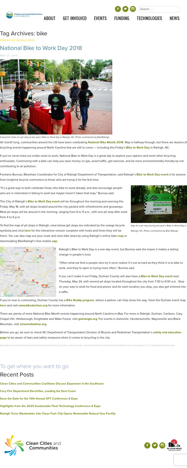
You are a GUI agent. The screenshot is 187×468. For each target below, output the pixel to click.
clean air (65, 345)
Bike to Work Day (137, 147)
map (121, 236)
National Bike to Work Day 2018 (41, 48)
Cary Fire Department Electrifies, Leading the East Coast (38, 391)
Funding (121, 18)
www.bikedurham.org (33, 305)
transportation (162, 345)
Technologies (149, 18)
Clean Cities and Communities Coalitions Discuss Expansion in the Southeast (52, 384)
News (175, 18)
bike (3, 345)
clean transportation (90, 345)
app (54, 241)
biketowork (15, 345)
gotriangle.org (87, 319)
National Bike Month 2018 (105, 142)
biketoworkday (37, 345)
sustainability (139, 345)
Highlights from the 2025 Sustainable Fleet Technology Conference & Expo (50, 406)
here (28, 231)
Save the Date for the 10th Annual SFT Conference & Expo (39, 398)
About (49, 18)
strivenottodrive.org (33, 324)
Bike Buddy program (80, 300)
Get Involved (74, 18)
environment (118, 345)
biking (53, 345)
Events (100, 18)
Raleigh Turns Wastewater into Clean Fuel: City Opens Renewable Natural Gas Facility (57, 413)
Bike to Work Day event (152, 174)
